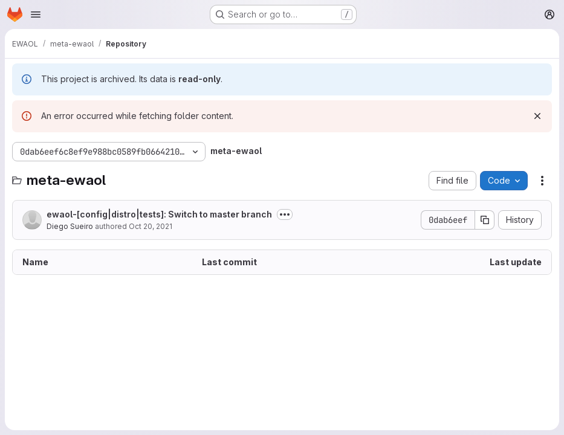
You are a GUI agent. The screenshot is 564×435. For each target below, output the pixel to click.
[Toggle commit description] (285, 214)
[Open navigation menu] (35, 14)
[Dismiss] (537, 116)
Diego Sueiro (70, 226)
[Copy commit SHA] (484, 220)
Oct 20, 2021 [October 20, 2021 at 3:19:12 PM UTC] (150, 226)
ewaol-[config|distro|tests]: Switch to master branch (159, 214)
